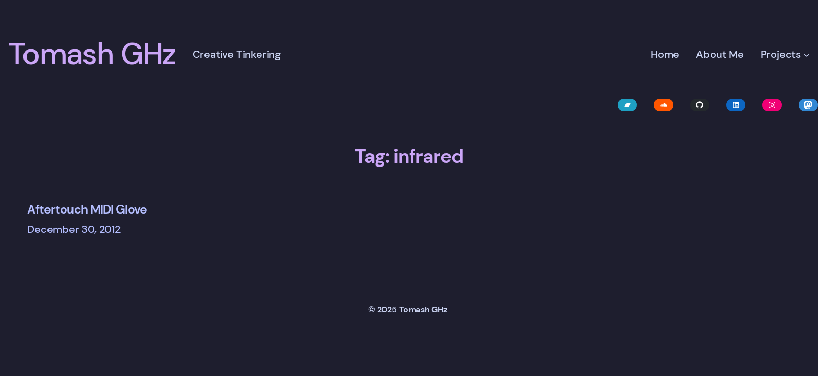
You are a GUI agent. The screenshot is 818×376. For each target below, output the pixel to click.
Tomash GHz (92, 54)
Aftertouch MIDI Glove (87, 209)
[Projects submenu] (806, 54)
